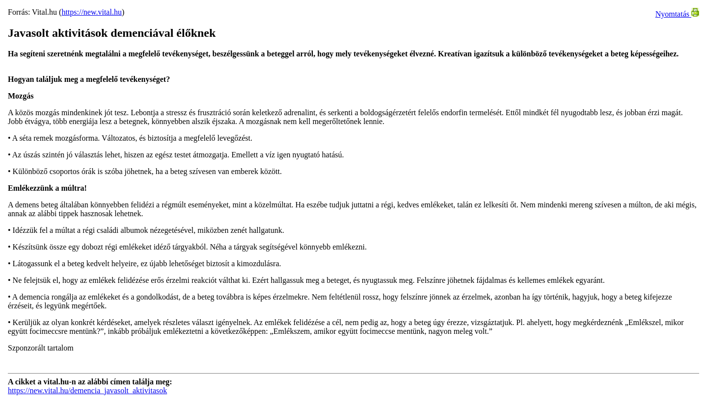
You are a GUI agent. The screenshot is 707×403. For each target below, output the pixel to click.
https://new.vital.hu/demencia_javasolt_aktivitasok (87, 390)
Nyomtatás (677, 14)
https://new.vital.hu (91, 12)
